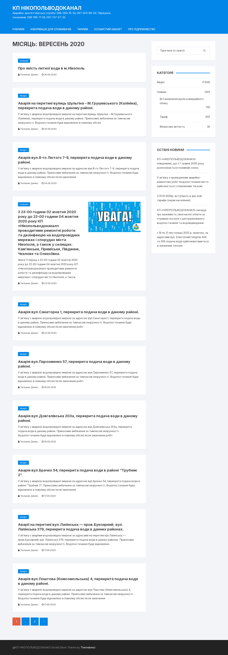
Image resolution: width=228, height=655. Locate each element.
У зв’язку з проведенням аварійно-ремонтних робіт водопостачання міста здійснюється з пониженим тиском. (182, 182)
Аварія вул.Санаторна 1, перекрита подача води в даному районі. (78, 312)
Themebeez (88, 647)
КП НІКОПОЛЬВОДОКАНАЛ (46, 8)
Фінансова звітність (172, 126)
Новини (24, 60)
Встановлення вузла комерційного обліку (182, 101)
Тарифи (82, 29)
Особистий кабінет (108, 29)
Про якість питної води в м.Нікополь (51, 68)
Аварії (23, 95)
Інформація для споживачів (50, 29)
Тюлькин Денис (29, 74)
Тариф (164, 116)
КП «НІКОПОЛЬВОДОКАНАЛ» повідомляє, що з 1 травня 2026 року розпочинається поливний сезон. (180, 163)
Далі (44, 622)
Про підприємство (141, 29)
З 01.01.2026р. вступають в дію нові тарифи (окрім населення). (179, 198)
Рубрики (18, 29)
